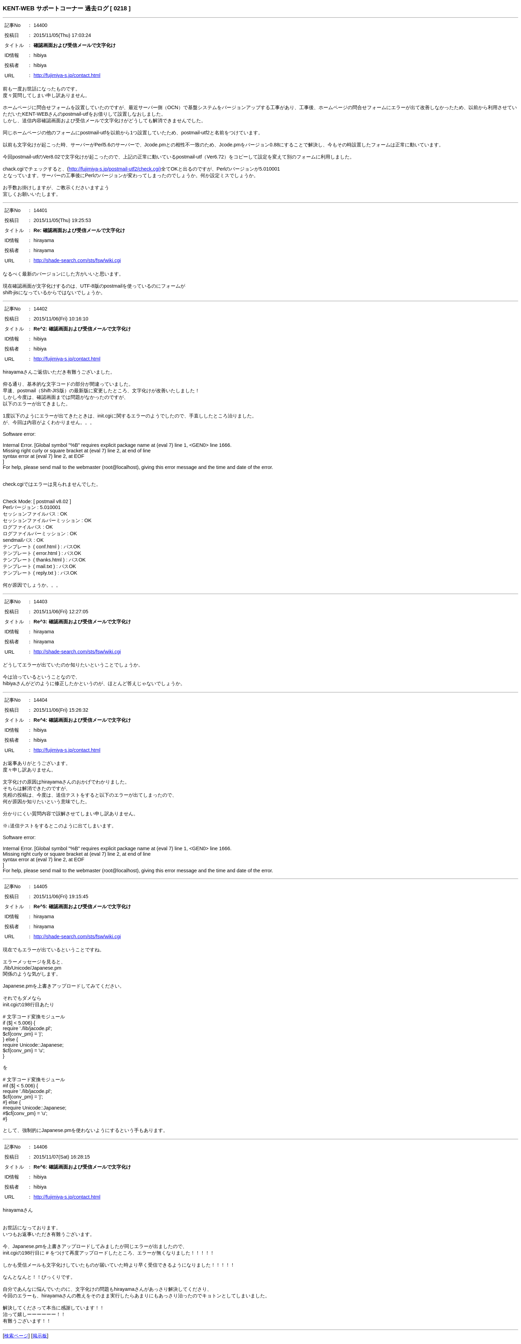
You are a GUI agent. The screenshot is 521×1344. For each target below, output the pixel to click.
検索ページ (16, 1335)
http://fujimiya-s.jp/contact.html (67, 75)
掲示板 (39, 1335)
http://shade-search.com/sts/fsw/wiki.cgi (77, 260)
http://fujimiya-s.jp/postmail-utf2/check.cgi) (115, 169)
